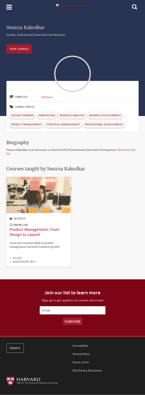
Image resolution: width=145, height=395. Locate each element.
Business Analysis (72, 115)
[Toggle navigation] (9, 7)
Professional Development (104, 124)
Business (47, 97)
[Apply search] (72, 321)
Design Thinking (22, 115)
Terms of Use (80, 362)
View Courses (19, 49)
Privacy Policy (81, 354)
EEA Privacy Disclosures (87, 370)
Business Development (105, 115)
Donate (15, 348)
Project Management (26, 124)
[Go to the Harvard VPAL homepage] (31, 381)
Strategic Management (63, 124)
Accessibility (80, 345)
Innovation (47, 115)
